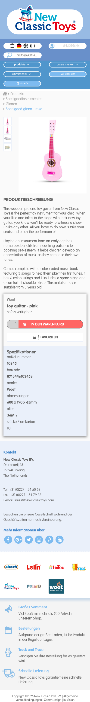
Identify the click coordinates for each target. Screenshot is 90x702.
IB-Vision (68, 700)
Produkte (22, 64)
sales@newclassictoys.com (34, 500)
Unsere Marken (68, 64)
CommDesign (52, 700)
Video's (22, 83)
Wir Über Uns (68, 74)
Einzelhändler (22, 74)
